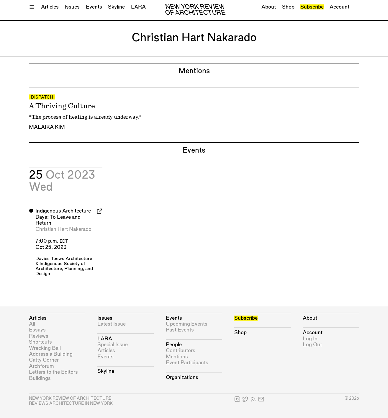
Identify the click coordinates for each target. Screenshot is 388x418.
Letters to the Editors (53, 372)
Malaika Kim (47, 127)
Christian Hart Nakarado (63, 229)
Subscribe (312, 6)
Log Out (312, 344)
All (32, 323)
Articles (50, 6)
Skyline (116, 6)
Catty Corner (44, 360)
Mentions (177, 356)
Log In (310, 338)
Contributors (180, 350)
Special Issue (112, 344)
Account (339, 6)
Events (94, 6)
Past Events (180, 329)
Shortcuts (40, 341)
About (268, 6)
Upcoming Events (186, 323)
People (174, 344)
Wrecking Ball (45, 348)
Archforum (41, 366)
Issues (72, 6)
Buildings (40, 378)
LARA (138, 6)
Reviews (38, 336)
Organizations (182, 377)
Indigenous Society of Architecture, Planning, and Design (64, 269)
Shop (288, 6)
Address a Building (51, 354)
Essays (37, 329)
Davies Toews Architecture (63, 259)
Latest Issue (111, 323)
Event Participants (187, 362)
